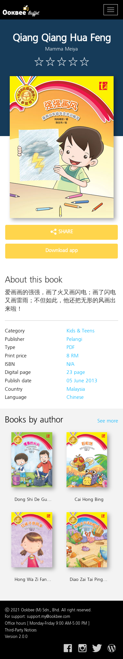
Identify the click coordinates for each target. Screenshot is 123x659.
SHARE (61, 232)
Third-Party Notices (21, 630)
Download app (61, 251)
